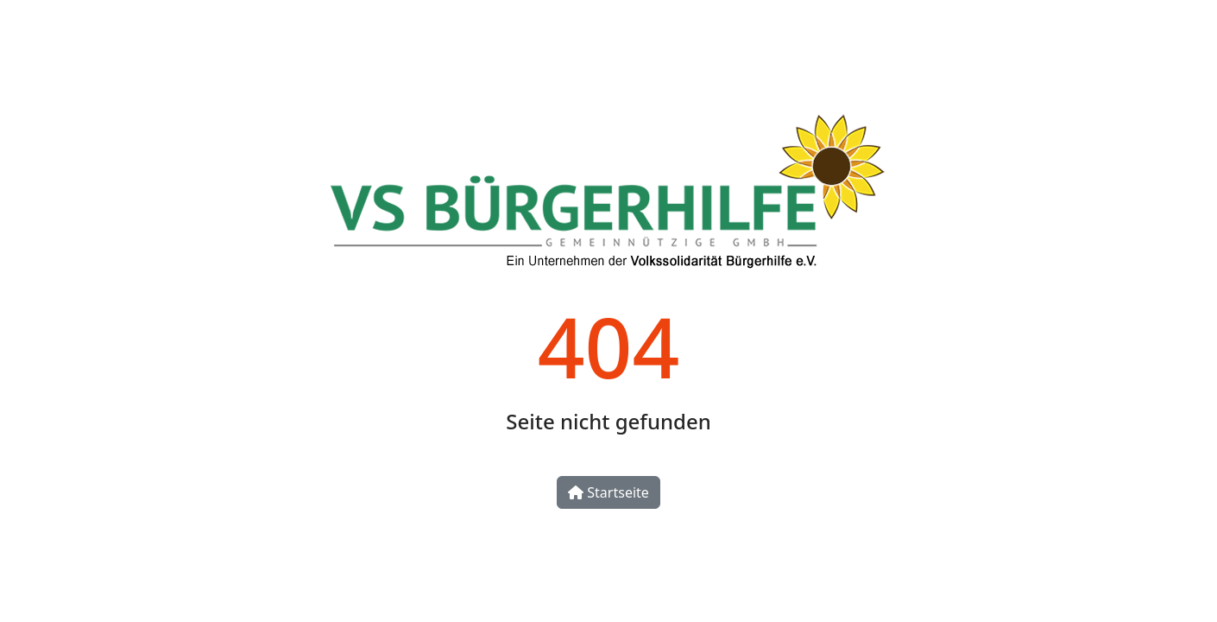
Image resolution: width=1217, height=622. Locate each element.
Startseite (608, 492)
